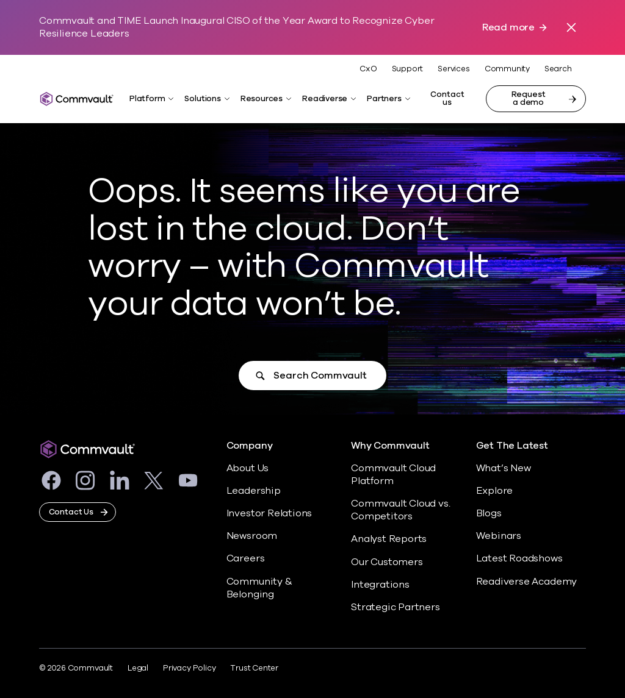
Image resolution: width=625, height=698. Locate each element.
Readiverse (324, 98)
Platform (147, 98)
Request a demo (528, 98)
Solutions (202, 98)
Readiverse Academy (526, 581)
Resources (261, 98)
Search (558, 69)
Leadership (253, 490)
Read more (508, 27)
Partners (384, 98)
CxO (368, 68)
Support (408, 68)
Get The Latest (512, 446)
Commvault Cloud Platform (393, 474)
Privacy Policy (189, 668)
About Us (247, 468)
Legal (138, 668)
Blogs (489, 513)
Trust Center (254, 668)
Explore (494, 490)
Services (453, 68)
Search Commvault (319, 375)
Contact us (447, 98)
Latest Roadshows (519, 558)
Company (249, 446)
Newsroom (251, 536)
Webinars (498, 536)
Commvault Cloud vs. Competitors (400, 510)
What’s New (503, 468)
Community (507, 68)
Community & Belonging (259, 588)
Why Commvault (390, 446)
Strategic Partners (395, 607)
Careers (245, 558)
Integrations (380, 584)
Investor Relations (269, 513)
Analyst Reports (389, 539)
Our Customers (387, 562)
